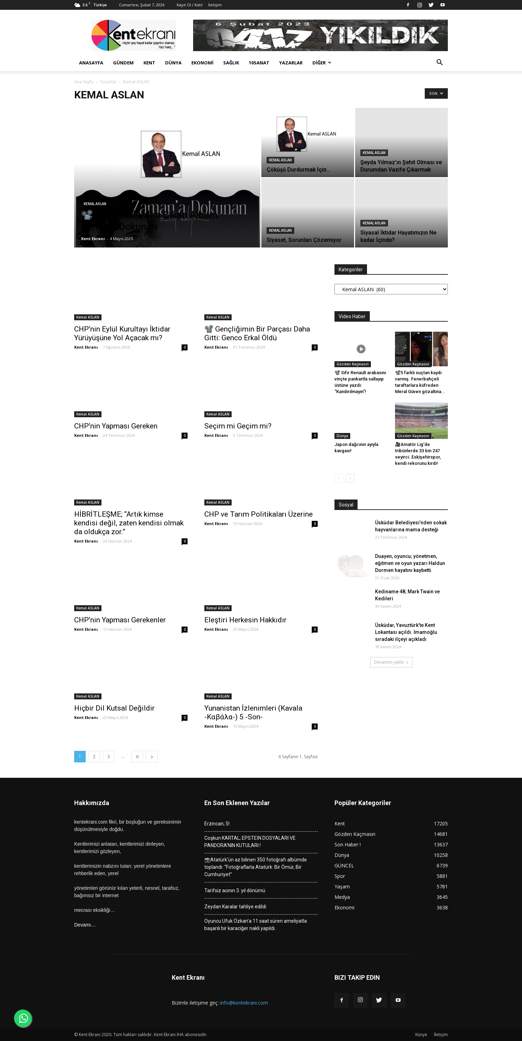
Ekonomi (202, 63)
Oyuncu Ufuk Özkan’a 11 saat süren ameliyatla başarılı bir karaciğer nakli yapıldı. (255, 924)
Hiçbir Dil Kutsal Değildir (114, 708)
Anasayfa (91, 63)
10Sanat (259, 63)
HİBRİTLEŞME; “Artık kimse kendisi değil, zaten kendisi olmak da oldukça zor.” (129, 523)
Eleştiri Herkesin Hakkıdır (245, 620)
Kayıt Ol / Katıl (190, 4)
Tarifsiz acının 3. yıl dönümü (234, 890)
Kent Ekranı (93, 238)
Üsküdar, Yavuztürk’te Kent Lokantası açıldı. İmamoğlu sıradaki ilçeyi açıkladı (406, 632)
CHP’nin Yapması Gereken (118, 426)
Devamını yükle (391, 662)
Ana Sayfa (83, 82)
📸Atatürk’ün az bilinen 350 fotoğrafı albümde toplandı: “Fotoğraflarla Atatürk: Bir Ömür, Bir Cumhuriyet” (255, 867)
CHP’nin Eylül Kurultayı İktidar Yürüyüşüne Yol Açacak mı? (122, 333)
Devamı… (85, 925)
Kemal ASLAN (95, 204)
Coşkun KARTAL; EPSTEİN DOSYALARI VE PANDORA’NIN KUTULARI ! (250, 841)
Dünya (173, 63)
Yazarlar (291, 63)
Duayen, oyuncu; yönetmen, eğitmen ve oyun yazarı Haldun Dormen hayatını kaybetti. (410, 563)
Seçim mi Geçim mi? (240, 426)
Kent (149, 63)
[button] (439, 63)
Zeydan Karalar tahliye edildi (235, 906)
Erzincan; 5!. (217, 823)
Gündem (123, 63)
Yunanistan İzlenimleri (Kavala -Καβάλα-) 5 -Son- (253, 712)
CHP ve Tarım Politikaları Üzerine (259, 514)
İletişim (215, 4)
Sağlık (231, 63)
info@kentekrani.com (244, 1002)
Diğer (321, 63)
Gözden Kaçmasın (353, 364)
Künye (421, 1034)
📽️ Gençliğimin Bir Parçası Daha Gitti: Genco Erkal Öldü (257, 333)
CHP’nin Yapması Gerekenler (121, 620)
